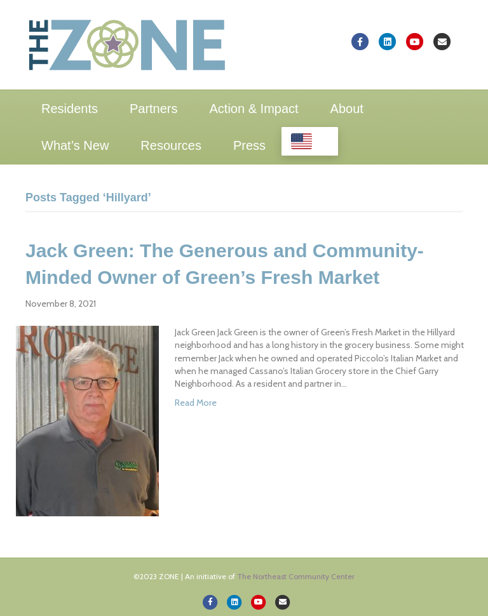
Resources (170, 145)
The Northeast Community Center (296, 576)
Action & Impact (254, 109)
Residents (69, 109)
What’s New (75, 145)
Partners (154, 109)
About (346, 109)
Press (249, 145)
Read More (196, 402)
